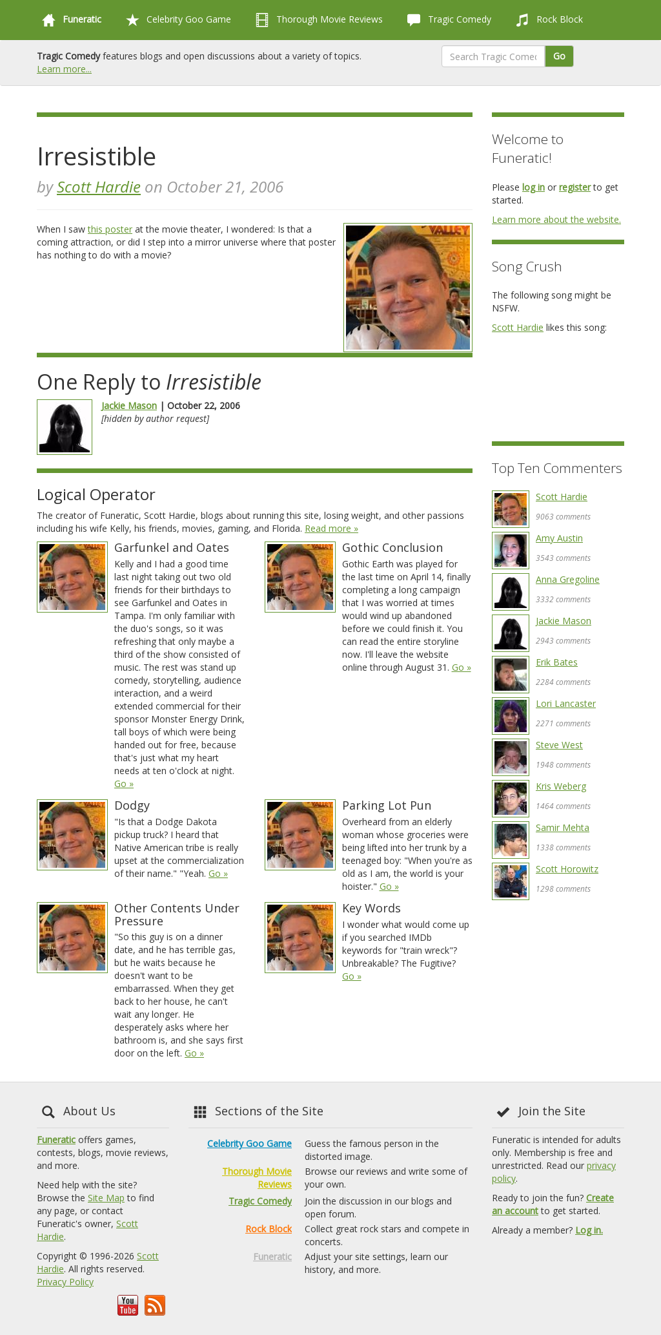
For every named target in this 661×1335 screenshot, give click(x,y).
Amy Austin (559, 538)
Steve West (559, 745)
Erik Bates (557, 662)
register (575, 187)
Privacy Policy (65, 1282)
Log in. (589, 1230)
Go (559, 56)
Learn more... (64, 69)
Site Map (106, 1198)
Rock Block (547, 20)
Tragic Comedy (446, 20)
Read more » (331, 528)
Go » (124, 783)
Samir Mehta (562, 827)
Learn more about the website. (556, 219)
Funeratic (56, 1139)
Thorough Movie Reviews (316, 20)
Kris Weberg (561, 786)
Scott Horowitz (567, 869)
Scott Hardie (99, 186)
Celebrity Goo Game (176, 20)
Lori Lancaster (566, 703)
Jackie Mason (129, 405)
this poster (110, 229)
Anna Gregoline (568, 579)
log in (533, 187)
